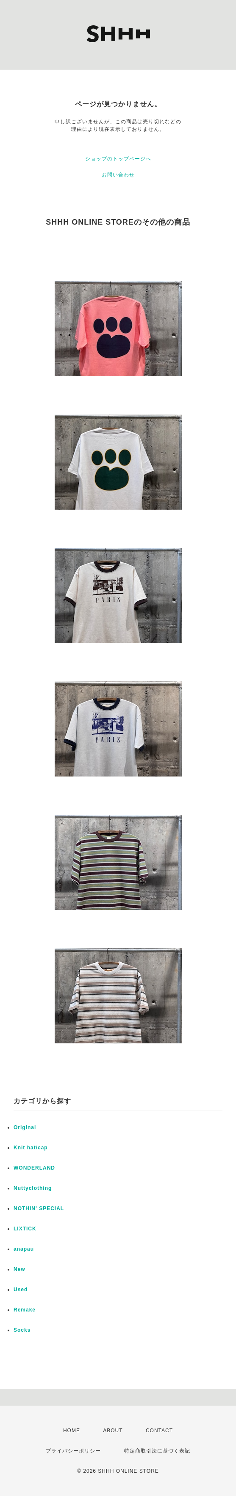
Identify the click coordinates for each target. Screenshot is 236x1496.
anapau (24, 1249)
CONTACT (159, 1431)
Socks (22, 1330)
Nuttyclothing (33, 1188)
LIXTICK (25, 1229)
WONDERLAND (34, 1168)
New (19, 1269)
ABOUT (112, 1431)
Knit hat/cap (31, 1148)
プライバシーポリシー (73, 1451)
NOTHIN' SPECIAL (39, 1208)
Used (21, 1289)
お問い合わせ (118, 175)
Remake (25, 1310)
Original (25, 1127)
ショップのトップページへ (118, 159)
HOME (71, 1431)
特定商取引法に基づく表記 (157, 1451)
